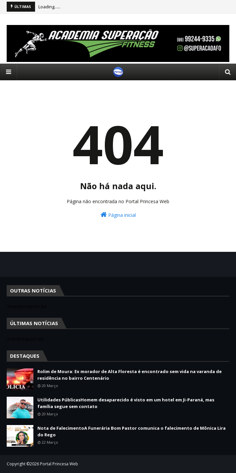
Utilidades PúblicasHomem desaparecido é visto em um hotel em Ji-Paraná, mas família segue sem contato (125, 403)
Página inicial (118, 214)
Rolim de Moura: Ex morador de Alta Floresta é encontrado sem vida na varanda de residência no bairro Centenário (129, 374)
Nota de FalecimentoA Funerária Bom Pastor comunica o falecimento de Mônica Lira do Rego (131, 431)
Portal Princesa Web (59, 464)
